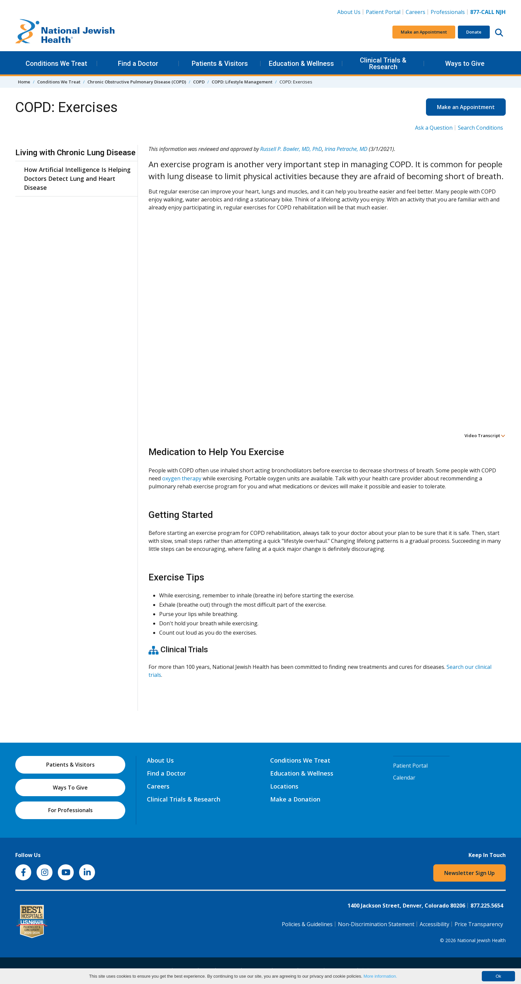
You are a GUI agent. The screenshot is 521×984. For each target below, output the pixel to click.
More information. (380, 976)
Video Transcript (485, 435)
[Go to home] (65, 32)
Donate (473, 32)
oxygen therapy (181, 478)
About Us (349, 12)
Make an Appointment (424, 32)
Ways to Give (464, 63)
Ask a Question (434, 127)
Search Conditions (480, 127)
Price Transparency (479, 924)
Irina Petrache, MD (346, 149)
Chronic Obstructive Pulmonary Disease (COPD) (136, 82)
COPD (199, 82)
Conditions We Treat (56, 63)
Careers (415, 12)
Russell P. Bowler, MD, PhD (291, 149)
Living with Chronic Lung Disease (75, 152)
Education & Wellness (301, 63)
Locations (284, 786)
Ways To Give (70, 787)
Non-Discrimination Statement (376, 924)
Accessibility (434, 924)
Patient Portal (383, 12)
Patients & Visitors (220, 63)
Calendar (404, 777)
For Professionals (70, 810)
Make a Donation (295, 799)
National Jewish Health (481, 940)
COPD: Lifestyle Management (242, 82)
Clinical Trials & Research (383, 63)
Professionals (448, 12)
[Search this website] (499, 32)
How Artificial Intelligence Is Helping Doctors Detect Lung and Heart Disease (77, 178)
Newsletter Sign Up (469, 873)
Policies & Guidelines (307, 924)
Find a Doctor (138, 63)
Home (24, 82)
